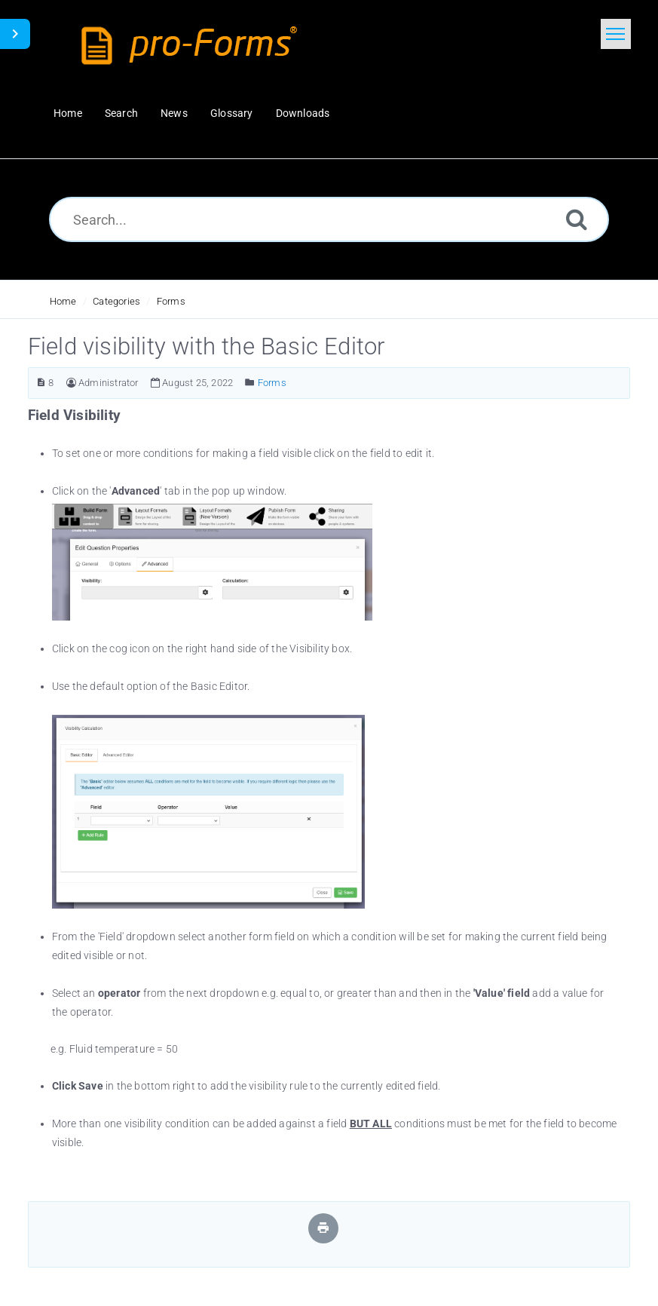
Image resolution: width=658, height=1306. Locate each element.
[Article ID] (41, 383)
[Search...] (328, 219)
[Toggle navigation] (616, 34)
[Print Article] (323, 1228)
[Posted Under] (250, 383)
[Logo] (193, 45)
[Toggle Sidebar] (15, 34)
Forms (171, 301)
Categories (116, 301)
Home (63, 301)
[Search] (577, 219)
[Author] (71, 383)
